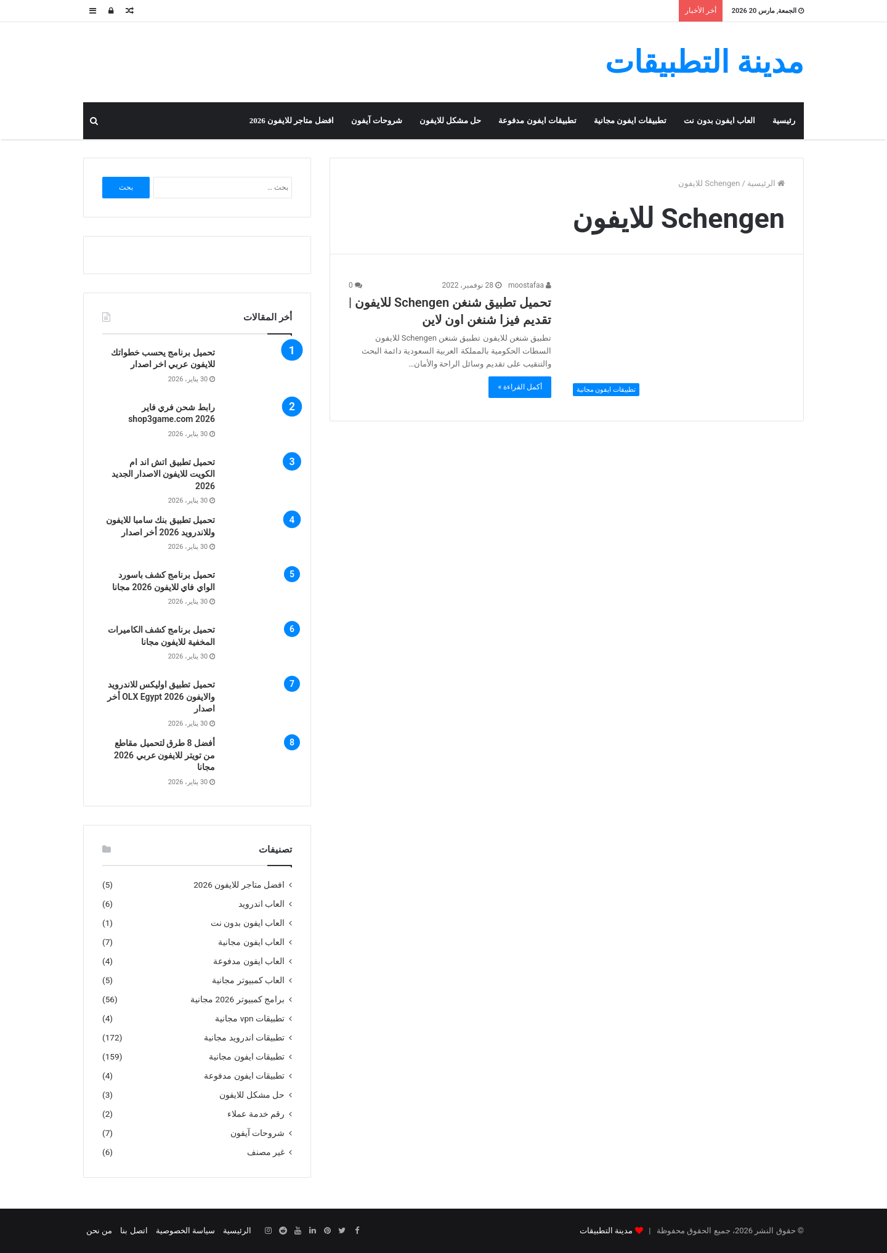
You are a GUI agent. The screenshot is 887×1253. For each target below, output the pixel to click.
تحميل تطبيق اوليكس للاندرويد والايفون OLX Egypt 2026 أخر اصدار (161, 696)
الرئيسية (766, 183)
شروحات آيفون (376, 120)
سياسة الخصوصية (185, 1230)
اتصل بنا (133, 1230)
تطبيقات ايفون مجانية (630, 120)
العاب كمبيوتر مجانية (248, 980)
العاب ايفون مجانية (251, 942)
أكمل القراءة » (520, 387)
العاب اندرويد (261, 904)
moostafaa (529, 285)
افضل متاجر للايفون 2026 (291, 120)
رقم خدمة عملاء (256, 1114)
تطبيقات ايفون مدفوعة (537, 120)
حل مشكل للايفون (450, 120)
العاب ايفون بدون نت (719, 120)
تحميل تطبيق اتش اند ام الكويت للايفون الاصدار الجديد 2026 (163, 474)
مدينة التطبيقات (606, 1230)
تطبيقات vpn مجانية (250, 1018)
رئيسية (783, 120)
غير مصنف (266, 1152)
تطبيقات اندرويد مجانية (244, 1037)
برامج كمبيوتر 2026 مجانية (237, 999)
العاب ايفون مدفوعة (249, 961)
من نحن (99, 1230)
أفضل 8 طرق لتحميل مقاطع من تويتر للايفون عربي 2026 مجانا (164, 755)
